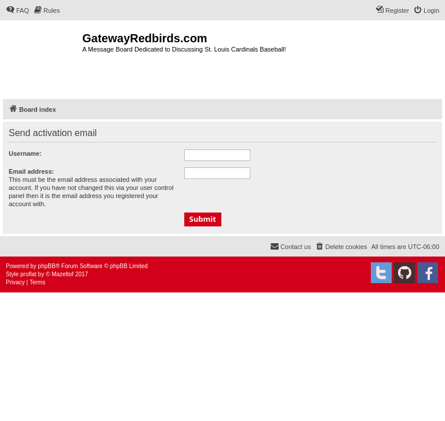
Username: (25, 153)
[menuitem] (17, 10)
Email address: (31, 171)
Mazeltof (63, 274)
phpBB (47, 266)
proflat (28, 274)
